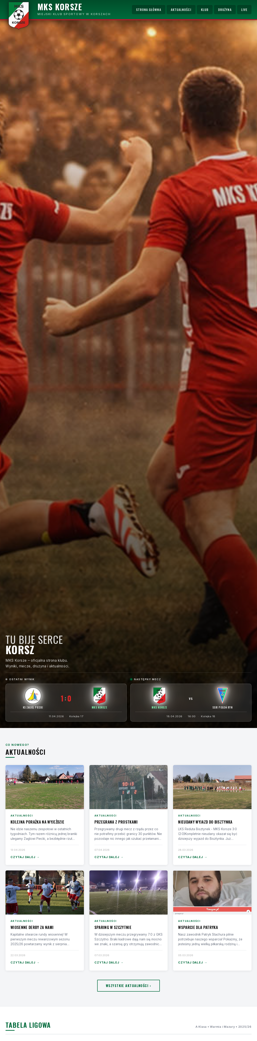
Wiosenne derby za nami (32, 927)
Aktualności (181, 9)
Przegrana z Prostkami (116, 822)
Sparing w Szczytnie (112, 927)
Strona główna (148, 9)
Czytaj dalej (25, 857)
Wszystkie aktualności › (128, 985)
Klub (205, 9)
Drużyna (225, 9)
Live (244, 9)
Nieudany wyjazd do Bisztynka (205, 822)
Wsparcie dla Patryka (198, 927)
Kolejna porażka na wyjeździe (37, 822)
